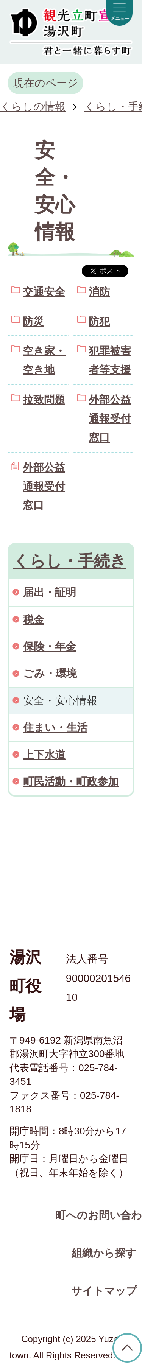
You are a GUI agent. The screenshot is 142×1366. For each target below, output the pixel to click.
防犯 (99, 321)
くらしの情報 (33, 106)
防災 (33, 321)
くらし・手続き (69, 561)
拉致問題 (44, 400)
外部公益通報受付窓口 (110, 419)
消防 (99, 292)
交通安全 (44, 292)
